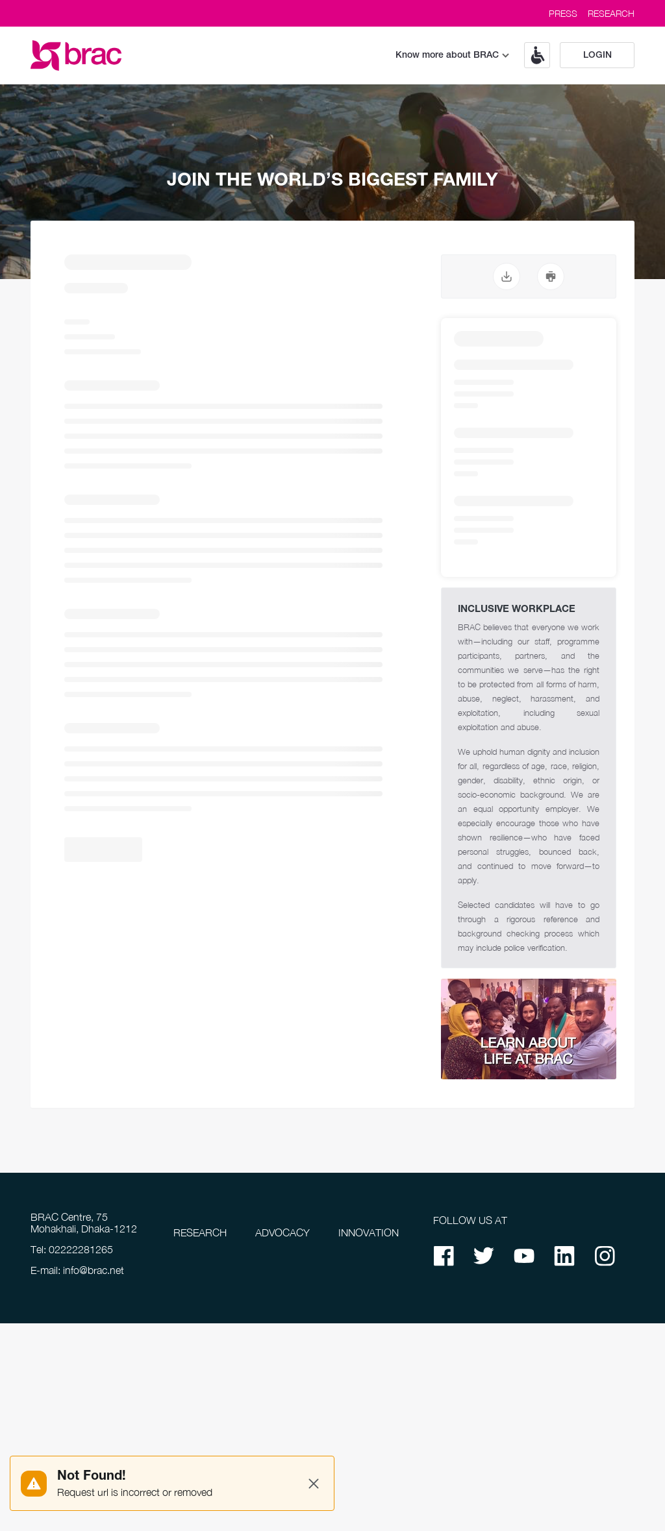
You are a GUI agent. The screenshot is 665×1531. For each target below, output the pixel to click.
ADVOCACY (282, 1232)
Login (597, 55)
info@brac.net (93, 1270)
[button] (532, 55)
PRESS (563, 13)
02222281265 (81, 1249)
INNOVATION (368, 1232)
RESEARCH (611, 13)
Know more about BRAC (452, 55)
